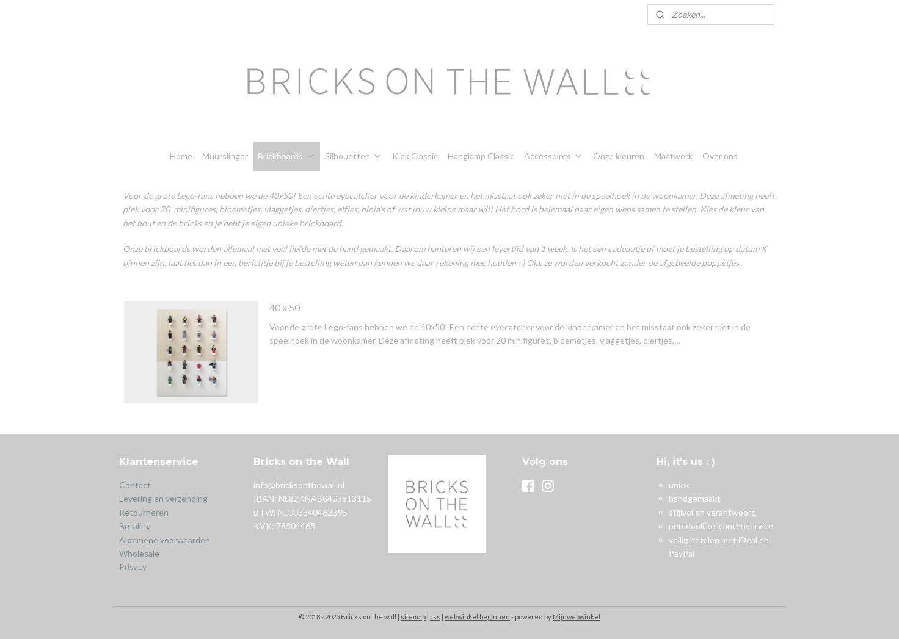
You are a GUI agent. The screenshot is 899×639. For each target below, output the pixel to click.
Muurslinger (225, 156)
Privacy (133, 566)
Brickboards (286, 156)
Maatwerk (673, 156)
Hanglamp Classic (481, 156)
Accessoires (553, 156)
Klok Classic (415, 156)
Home (181, 156)
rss (435, 617)
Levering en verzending (163, 498)
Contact (135, 485)
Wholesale (139, 553)
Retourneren (144, 512)
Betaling (135, 526)
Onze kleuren (618, 156)
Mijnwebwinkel (576, 617)
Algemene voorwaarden (164, 540)
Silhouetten (353, 156)
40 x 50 (284, 307)
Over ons (720, 156)
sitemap (413, 617)
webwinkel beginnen (477, 617)
